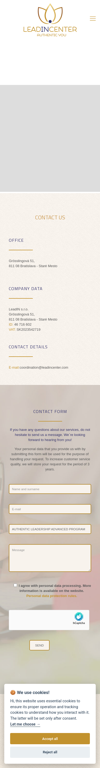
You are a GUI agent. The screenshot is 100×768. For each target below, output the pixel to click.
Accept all (50, 739)
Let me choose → (25, 724)
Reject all (50, 752)
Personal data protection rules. (51, 596)
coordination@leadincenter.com (43, 367)
